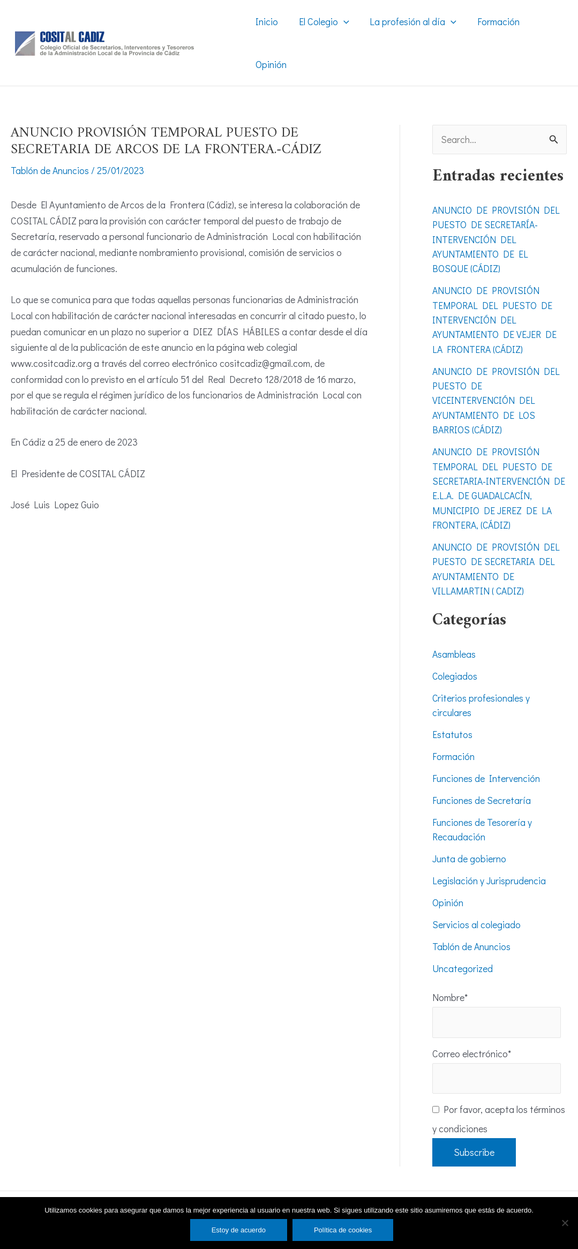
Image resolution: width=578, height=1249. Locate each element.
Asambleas (454, 649)
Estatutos (452, 729)
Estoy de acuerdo (239, 1230)
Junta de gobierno (469, 851)
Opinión (447, 895)
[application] (341, 21)
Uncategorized (462, 960)
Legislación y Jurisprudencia (489, 873)
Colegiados (455, 671)
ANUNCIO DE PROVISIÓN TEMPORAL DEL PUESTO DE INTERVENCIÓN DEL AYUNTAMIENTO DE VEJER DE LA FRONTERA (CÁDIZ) (495, 318)
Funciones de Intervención (486, 772)
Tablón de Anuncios (50, 170)
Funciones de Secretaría (481, 793)
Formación (453, 750)
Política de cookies (343, 1230)
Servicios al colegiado (476, 917)
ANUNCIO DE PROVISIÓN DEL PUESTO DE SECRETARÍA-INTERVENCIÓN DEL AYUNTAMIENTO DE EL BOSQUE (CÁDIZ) (496, 239)
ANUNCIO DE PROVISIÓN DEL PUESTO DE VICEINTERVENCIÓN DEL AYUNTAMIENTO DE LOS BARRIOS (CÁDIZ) (496, 398)
